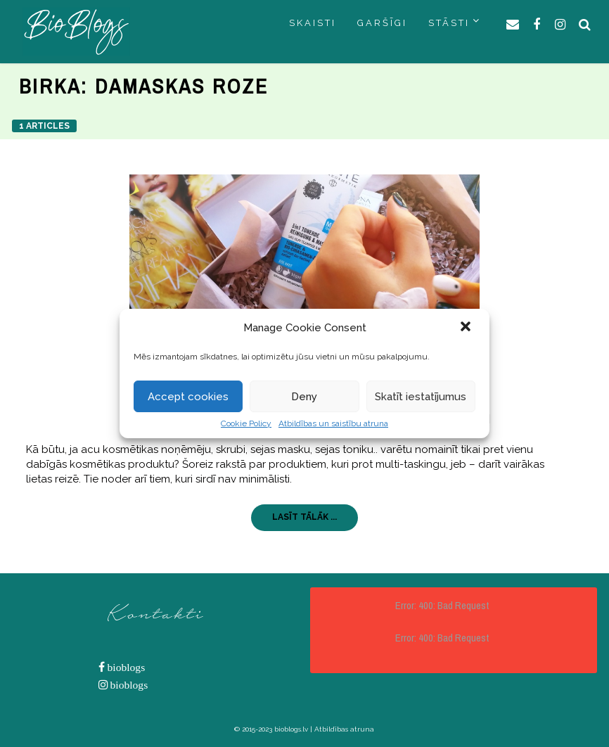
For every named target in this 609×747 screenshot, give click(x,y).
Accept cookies (188, 396)
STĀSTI (449, 23)
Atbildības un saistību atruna (333, 423)
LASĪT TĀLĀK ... (304, 517)
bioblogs (125, 667)
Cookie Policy (246, 423)
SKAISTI (312, 23)
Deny (304, 396)
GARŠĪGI (382, 23)
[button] (467, 327)
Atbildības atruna (344, 729)
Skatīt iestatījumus (420, 396)
